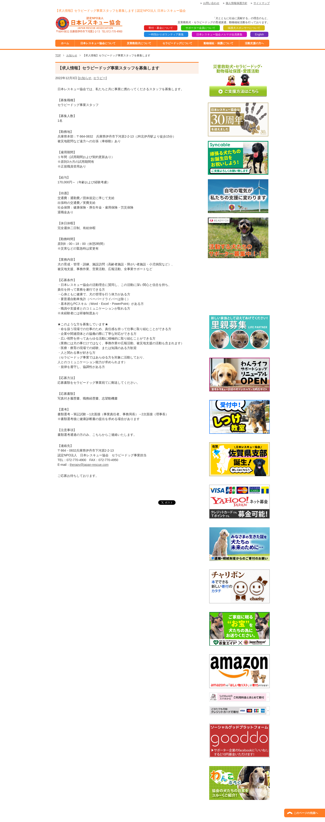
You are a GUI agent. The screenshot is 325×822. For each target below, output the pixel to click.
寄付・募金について (161, 28)
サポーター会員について (200, 28)
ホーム (65, 43)
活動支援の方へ (254, 43)
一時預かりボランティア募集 (166, 34)
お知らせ (85, 78)
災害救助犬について (139, 43)
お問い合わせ (211, 3)
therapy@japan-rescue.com (89, 464)
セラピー (99, 78)
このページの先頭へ (306, 813)
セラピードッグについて (177, 43)
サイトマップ (261, 3)
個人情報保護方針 (236, 3)
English (259, 34)
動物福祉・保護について (218, 43)
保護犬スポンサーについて (244, 28)
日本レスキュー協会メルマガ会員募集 (219, 34)
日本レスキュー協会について (98, 43)
